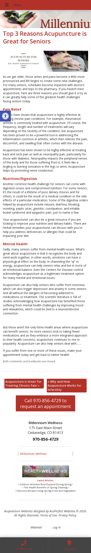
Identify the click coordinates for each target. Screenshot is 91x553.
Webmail (36, 527)
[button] (5, 116)
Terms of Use (48, 515)
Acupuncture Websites (18, 511)
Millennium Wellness (33, 454)
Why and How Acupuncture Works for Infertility (64, 386)
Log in (57, 527)
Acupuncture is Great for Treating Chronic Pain (23, 384)
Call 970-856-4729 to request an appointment (45, 403)
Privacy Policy (67, 515)
